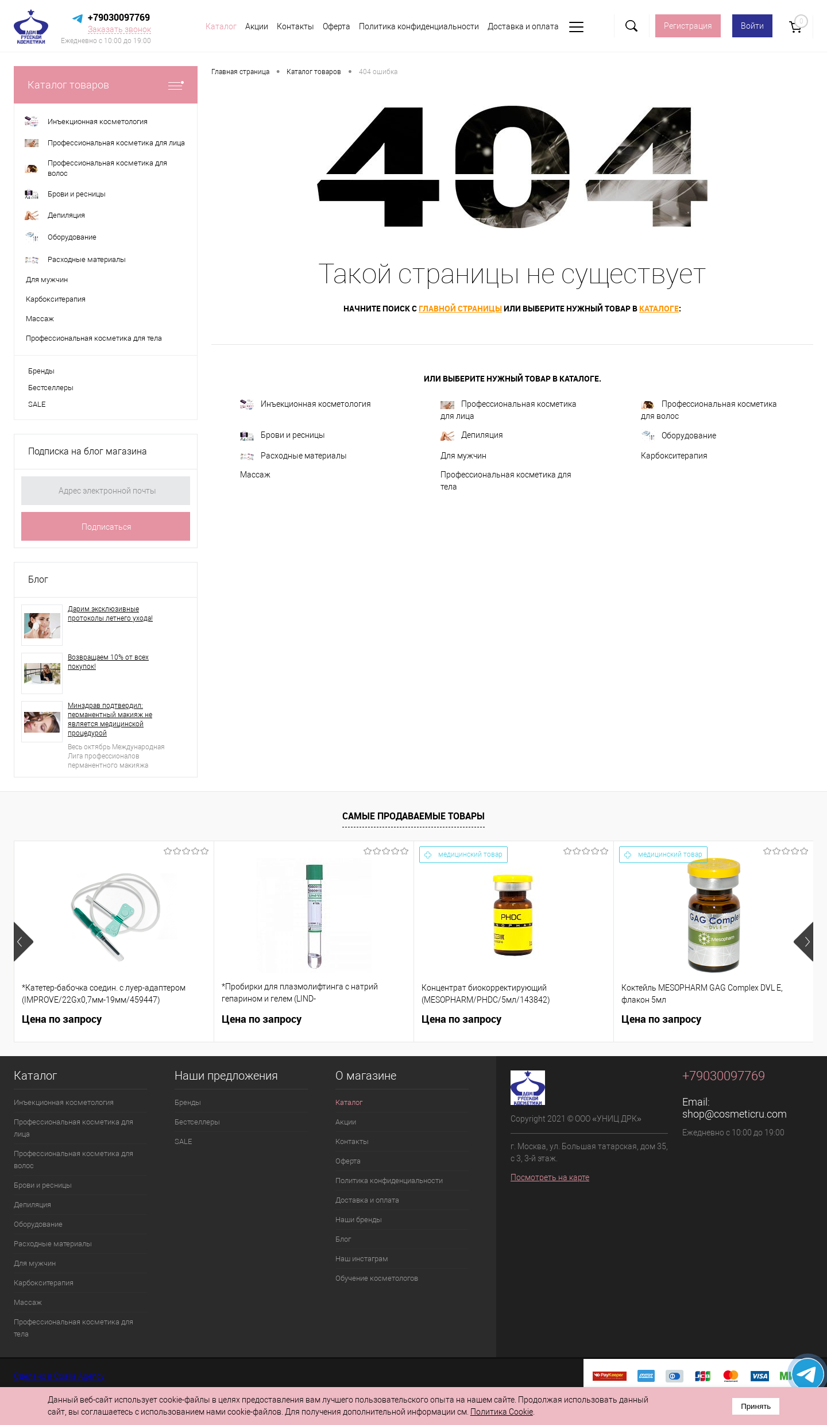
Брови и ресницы (282, 435)
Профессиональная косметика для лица (508, 410)
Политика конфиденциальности (419, 26)
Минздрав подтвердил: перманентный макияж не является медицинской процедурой (110, 719)
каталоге (659, 308)
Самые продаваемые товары (413, 816)
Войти (752, 25)
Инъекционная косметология (305, 404)
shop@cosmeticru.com (734, 1114)
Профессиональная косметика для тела (505, 480)
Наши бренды (358, 1219)
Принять (756, 1406)
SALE (36, 404)
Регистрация (688, 25)
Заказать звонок (119, 29)
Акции (256, 26)
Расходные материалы (293, 455)
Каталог (221, 26)
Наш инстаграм (361, 1258)
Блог (38, 579)
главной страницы (460, 308)
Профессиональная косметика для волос (709, 410)
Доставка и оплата (523, 26)
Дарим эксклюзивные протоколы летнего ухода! (110, 613)
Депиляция (471, 435)
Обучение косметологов (376, 1278)
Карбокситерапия (674, 455)
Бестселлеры (51, 387)
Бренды (41, 371)
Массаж (255, 474)
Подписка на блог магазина (87, 451)
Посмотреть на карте (550, 1177)
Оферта (336, 26)
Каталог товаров (106, 84)
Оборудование (678, 436)
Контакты (295, 26)
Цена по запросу (62, 1019)
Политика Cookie (501, 1411)
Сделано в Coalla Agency (59, 1376)
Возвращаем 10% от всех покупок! (108, 662)
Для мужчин (463, 455)
